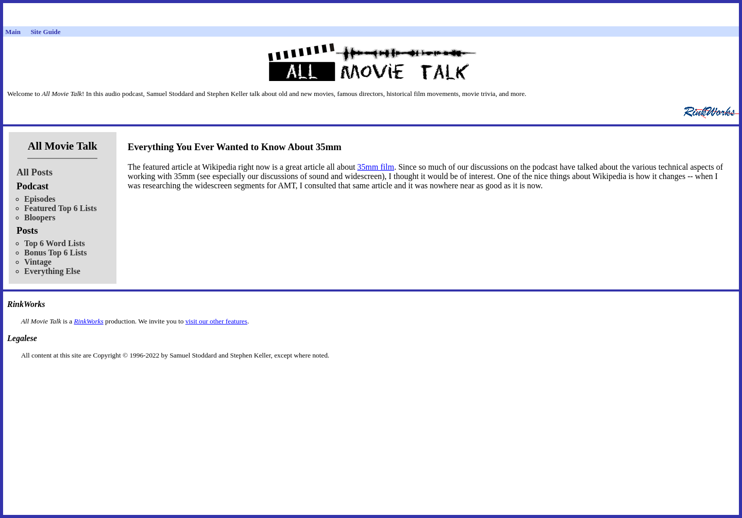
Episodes (39, 199)
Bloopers (39, 217)
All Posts (34, 172)
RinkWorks (88, 321)
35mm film (375, 167)
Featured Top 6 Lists (60, 208)
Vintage (38, 261)
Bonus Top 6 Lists (55, 252)
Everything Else (52, 271)
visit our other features (216, 321)
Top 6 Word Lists (54, 243)
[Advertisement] (371, 376)
